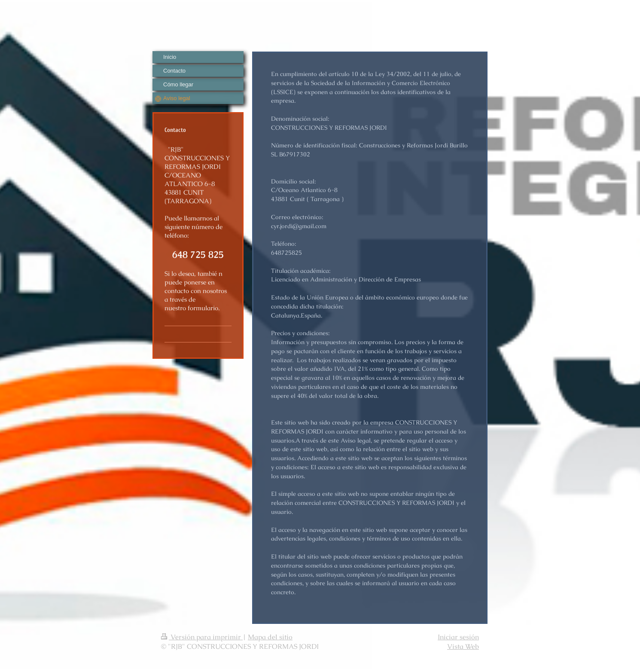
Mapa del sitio (270, 637)
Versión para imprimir (202, 637)
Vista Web (463, 646)
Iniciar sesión (458, 637)
